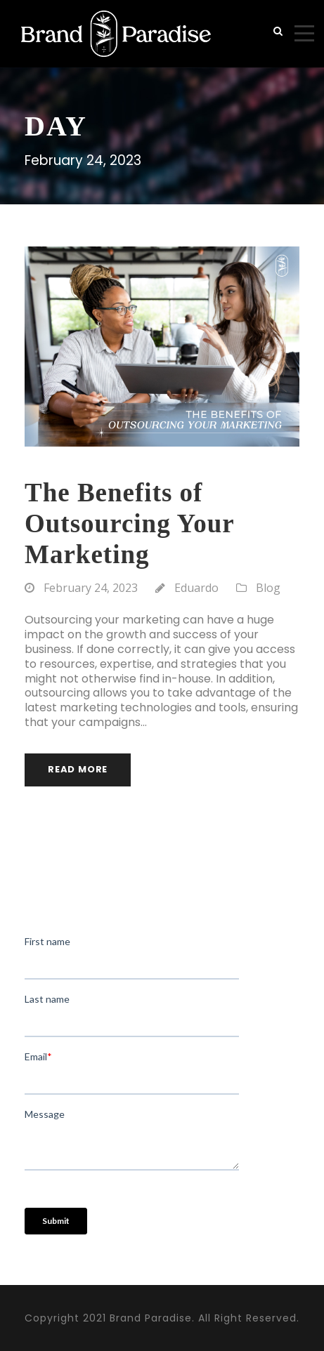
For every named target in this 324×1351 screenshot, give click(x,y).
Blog (268, 587)
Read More (78, 769)
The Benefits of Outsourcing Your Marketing (129, 523)
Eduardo (196, 587)
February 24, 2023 (91, 587)
